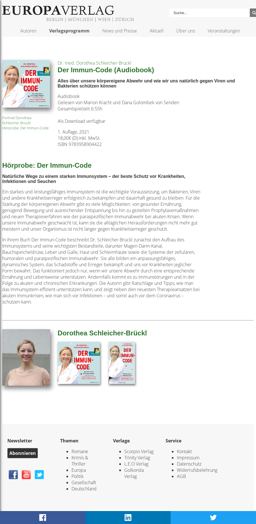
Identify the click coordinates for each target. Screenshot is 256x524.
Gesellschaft (83, 482)
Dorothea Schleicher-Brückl (102, 333)
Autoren (28, 31)
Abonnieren (22, 453)
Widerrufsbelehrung (197, 470)
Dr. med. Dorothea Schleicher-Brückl (94, 63)
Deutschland (84, 489)
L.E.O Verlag (136, 464)
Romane (79, 451)
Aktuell (157, 31)
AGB (181, 476)
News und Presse (119, 31)
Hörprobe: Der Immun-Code (25, 127)
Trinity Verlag (137, 458)
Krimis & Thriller (79, 461)
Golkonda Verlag (134, 473)
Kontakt (184, 451)
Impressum (188, 458)
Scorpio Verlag (138, 451)
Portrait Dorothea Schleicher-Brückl (16, 120)
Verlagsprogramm (69, 31)
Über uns (185, 31)
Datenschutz (189, 464)
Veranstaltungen (224, 31)
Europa (78, 470)
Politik (77, 476)
